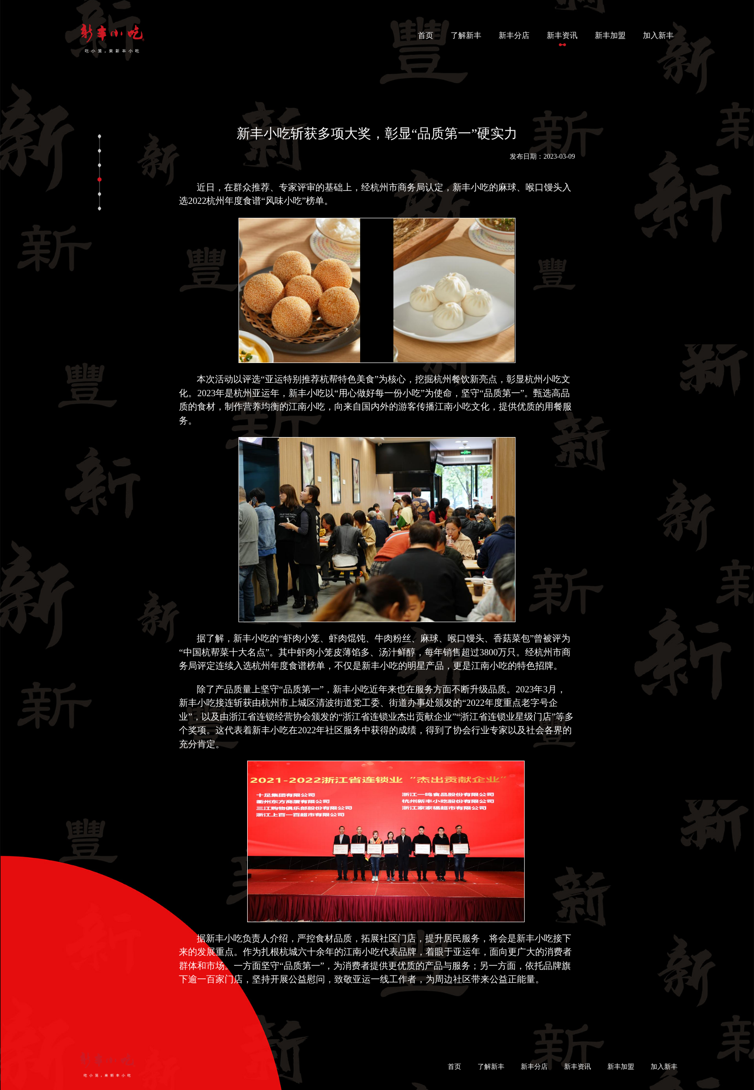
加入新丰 (658, 35)
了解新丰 (466, 35)
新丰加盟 (610, 35)
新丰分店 (514, 35)
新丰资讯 (562, 35)
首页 (427, 34)
